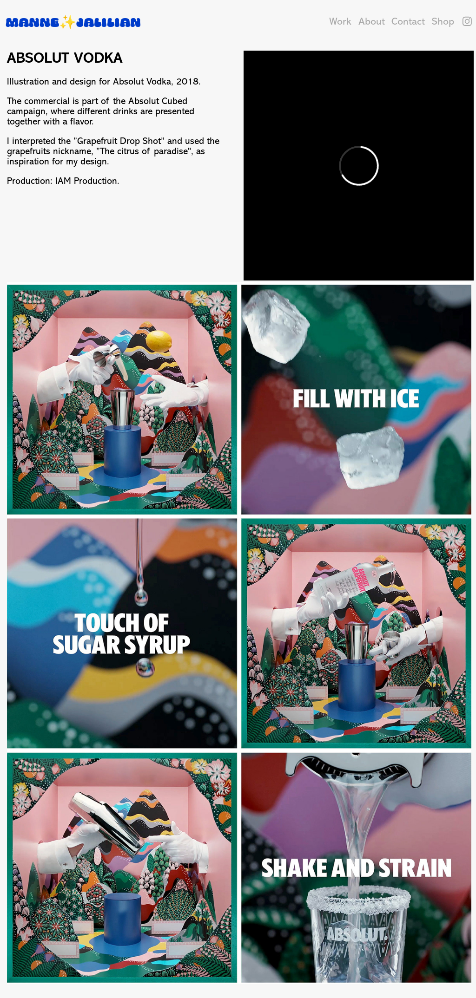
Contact (408, 21)
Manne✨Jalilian (73, 22)
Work (340, 21)
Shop (443, 21)
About (371, 21)
